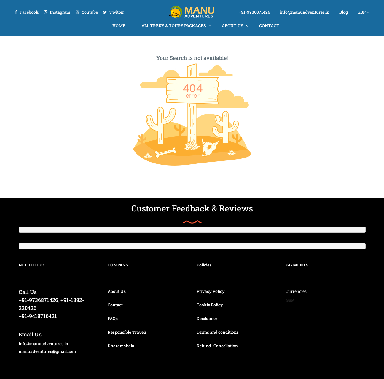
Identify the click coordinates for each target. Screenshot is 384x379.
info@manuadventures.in (304, 12)
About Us (232, 25)
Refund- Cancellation (217, 346)
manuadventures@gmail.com (47, 351)
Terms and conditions (218, 332)
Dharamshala (121, 346)
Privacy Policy (211, 291)
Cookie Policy (210, 305)
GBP (363, 12)
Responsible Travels (127, 332)
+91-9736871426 (254, 12)
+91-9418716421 (38, 315)
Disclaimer (207, 318)
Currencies (296, 291)
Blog (343, 12)
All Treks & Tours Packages (173, 25)
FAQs (113, 318)
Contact (269, 25)
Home (118, 25)
